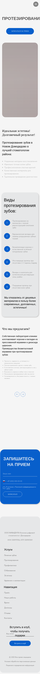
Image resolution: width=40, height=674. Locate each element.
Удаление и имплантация (14, 580)
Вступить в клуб (20, 643)
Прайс (7, 593)
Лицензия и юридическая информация (20, 665)
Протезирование (11, 560)
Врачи (6, 602)
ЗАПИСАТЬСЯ (12, 494)
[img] (20, 526)
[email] (20, 633)
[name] (20, 473)
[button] (20, 31)
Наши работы (10, 598)
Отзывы (7, 613)
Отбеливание (9, 570)
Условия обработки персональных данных (20, 661)
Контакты (8, 618)
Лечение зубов (10, 555)
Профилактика (10, 565)
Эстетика (8, 575)
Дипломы (8, 608)
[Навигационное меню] (36, 4)
